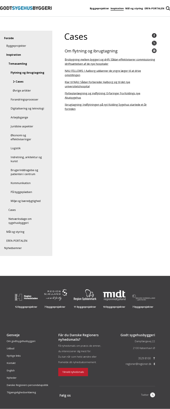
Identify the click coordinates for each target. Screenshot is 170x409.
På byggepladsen (21, 192)
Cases (19, 81)
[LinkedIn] (154, 50)
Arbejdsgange (19, 117)
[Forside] (26, 15)
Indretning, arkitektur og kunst (26, 159)
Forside (9, 38)
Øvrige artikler (22, 90)
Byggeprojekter (99, 8)
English (11, 370)
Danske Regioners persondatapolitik (27, 385)
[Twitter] (154, 43)
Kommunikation (21, 183)
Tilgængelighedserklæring (21, 392)
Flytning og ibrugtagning (27, 72)
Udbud (10, 348)
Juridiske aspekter (22, 126)
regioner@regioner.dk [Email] (138, 364)
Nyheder (12, 377)
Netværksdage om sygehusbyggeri (20, 221)
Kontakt (11, 363)
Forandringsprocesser (24, 99)
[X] (148, 395)
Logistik (16, 148)
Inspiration (117, 8)
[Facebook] (154, 35)
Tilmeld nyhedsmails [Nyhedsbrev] (73, 372)
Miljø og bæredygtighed (26, 201)
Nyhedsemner (13, 248)
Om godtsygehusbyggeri (21, 341)
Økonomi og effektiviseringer (21, 137)
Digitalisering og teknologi (27, 108)
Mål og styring (134, 8)
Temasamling (17, 63)
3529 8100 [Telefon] (144, 358)
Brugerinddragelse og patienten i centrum (24, 172)
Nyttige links (14, 355)
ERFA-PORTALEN (154, 8)
